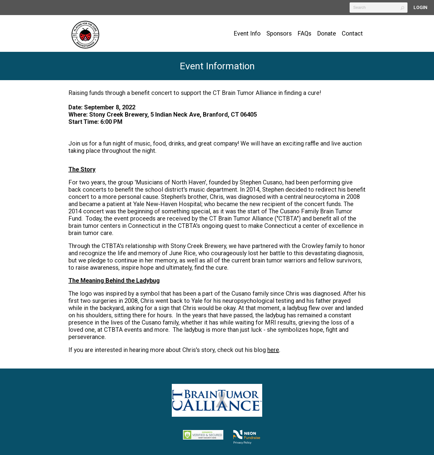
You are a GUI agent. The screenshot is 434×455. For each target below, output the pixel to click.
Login (420, 7)
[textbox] (378, 7)
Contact (352, 33)
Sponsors (279, 33)
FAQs (304, 33)
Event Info (247, 33)
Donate (326, 33)
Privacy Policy (242, 442)
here (273, 349)
